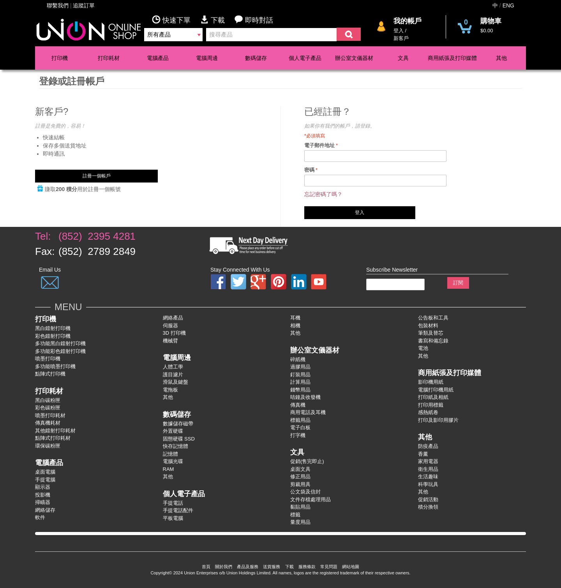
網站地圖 (350, 566)
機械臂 (170, 341)
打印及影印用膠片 (438, 420)
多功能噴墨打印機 (55, 366)
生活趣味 (428, 476)
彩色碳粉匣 (47, 408)
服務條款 (307, 566)
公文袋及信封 (305, 492)
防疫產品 (428, 446)
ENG (508, 5)
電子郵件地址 (319, 145)
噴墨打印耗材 (50, 415)
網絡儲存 (45, 510)
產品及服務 (247, 566)
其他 (501, 58)
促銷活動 (428, 499)
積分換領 (428, 507)
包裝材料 (428, 325)
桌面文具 (300, 469)
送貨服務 (271, 566)
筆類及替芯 (430, 333)
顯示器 (42, 487)
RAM (168, 469)
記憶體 (170, 454)
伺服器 (170, 325)
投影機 (42, 495)
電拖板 (170, 390)
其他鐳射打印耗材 (55, 431)
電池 (423, 348)
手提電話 (173, 503)
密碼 (309, 170)
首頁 (206, 566)
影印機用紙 (430, 382)
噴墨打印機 (47, 359)
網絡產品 (173, 318)
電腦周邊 (207, 58)
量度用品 (300, 522)
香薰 (423, 454)
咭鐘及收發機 (305, 397)
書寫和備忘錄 (433, 341)
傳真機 (297, 405)
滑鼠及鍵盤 (175, 382)
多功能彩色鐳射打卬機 (60, 351)
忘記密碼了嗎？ (323, 194)
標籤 (295, 515)
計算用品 (300, 382)
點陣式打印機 (50, 374)
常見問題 (328, 566)
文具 (403, 58)
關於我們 (223, 566)
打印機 (59, 58)
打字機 (297, 435)
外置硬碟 (173, 431)
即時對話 (254, 19)
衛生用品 (428, 469)
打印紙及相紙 (433, 397)
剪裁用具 (300, 484)
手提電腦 (45, 480)
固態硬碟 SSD (179, 439)
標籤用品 (300, 420)
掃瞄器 (42, 502)
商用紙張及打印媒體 (452, 58)
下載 (217, 19)
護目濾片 (173, 374)
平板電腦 (173, 518)
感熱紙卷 (428, 412)
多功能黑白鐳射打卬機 (60, 343)
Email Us (50, 270)
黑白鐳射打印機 (53, 328)
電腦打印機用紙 (435, 390)
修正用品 (300, 476)
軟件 (40, 517)
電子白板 (300, 427)
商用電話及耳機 (308, 412)
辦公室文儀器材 (354, 58)
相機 (295, 325)
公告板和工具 (433, 318)
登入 (398, 30)
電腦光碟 (173, 461)
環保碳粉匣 (47, 446)
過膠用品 (300, 367)
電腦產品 (158, 58)
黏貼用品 (300, 507)
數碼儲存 (256, 58)
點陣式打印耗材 (53, 438)
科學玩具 (428, 484)
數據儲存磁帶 (178, 424)
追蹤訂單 (84, 5)
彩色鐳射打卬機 (53, 336)
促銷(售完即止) (307, 461)
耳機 (295, 318)
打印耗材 (109, 58)
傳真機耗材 (47, 423)
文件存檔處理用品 (310, 499)
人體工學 (173, 367)
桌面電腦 (45, 472)
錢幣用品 (300, 390)
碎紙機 (297, 359)
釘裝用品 (300, 374)
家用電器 (428, 461)
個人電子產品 (305, 58)
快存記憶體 (175, 446)
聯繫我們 (58, 5)
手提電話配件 (178, 510)
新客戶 (401, 38)
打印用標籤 (430, 405)
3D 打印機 (174, 333)
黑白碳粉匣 (47, 400)
